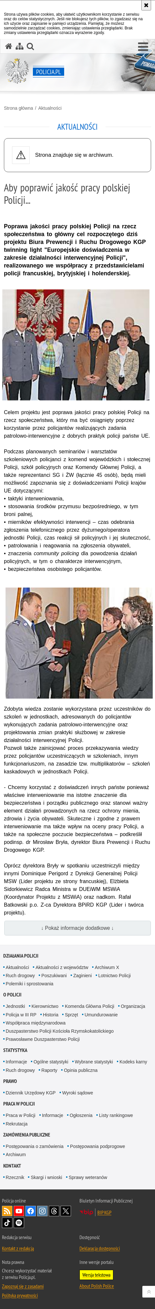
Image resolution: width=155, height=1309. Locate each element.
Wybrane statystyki (94, 1061)
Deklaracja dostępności (99, 1248)
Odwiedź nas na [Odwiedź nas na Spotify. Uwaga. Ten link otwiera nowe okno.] (19, 1223)
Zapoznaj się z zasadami (23, 1286)
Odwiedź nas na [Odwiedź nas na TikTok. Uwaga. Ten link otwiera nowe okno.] (7, 1223)
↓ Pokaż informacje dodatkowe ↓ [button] (77, 928)
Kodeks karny (133, 1061)
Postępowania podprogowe (97, 1146)
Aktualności (50, 108)
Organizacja (133, 1006)
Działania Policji (20, 955)
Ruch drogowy (20, 975)
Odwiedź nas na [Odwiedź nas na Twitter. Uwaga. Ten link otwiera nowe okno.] (66, 1211)
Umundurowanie (101, 1014)
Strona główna (18, 108)
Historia (50, 1014)
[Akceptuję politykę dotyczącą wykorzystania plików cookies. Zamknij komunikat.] (146, 5)
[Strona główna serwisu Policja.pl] (8, 46)
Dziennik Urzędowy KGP (31, 1092)
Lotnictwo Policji (114, 975)
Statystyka (15, 1050)
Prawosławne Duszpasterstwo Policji (43, 1039)
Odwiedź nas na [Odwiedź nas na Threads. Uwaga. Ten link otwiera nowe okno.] (54, 1211)
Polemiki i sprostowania (29, 983)
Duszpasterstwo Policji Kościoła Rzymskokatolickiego (60, 1031)
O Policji (12, 994)
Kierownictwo (45, 1006)
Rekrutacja (17, 1123)
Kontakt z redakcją (18, 1248)
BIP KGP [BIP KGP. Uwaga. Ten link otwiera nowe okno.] (104, 1212)
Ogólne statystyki (51, 1061)
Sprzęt (71, 1014)
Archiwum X (107, 967)
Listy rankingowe (116, 1115)
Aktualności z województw (61, 967)
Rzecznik (15, 1177)
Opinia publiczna (81, 1070)
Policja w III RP (21, 1014)
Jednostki (15, 1006)
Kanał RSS (7, 1211)
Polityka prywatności (20, 1295)
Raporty (49, 1070)
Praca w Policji (19, 1103)
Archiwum (16, 1154)
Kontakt (12, 1165)
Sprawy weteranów (88, 1177)
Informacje (16, 1061)
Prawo (10, 1081)
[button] (143, 47)
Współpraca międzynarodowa (36, 1023)
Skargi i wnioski (46, 1177)
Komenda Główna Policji (89, 1006)
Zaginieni (82, 975)
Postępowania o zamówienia (34, 1146)
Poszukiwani (54, 975)
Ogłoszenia (81, 1115)
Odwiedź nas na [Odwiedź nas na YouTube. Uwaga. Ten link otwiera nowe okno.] (19, 1211)
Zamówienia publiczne (26, 1134)
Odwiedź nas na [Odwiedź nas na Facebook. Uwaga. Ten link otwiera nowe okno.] (30, 1211)
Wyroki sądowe (77, 1092)
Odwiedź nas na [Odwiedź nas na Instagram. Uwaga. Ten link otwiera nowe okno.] (42, 1211)
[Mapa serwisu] (19, 46)
